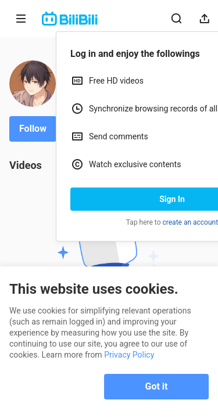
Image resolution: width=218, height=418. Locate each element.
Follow (33, 128)
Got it (156, 386)
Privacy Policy (129, 354)
